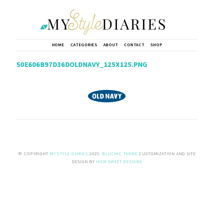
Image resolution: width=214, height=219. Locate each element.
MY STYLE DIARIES (69, 153)
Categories (84, 44)
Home (58, 44)
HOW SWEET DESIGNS (119, 161)
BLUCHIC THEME (120, 153)
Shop (156, 44)
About (110, 44)
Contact (134, 44)
